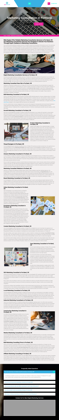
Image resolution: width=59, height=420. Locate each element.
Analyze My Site (38, 24)
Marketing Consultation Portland (17, 35)
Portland (8, 35)
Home (5, 35)
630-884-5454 (54, 3)
